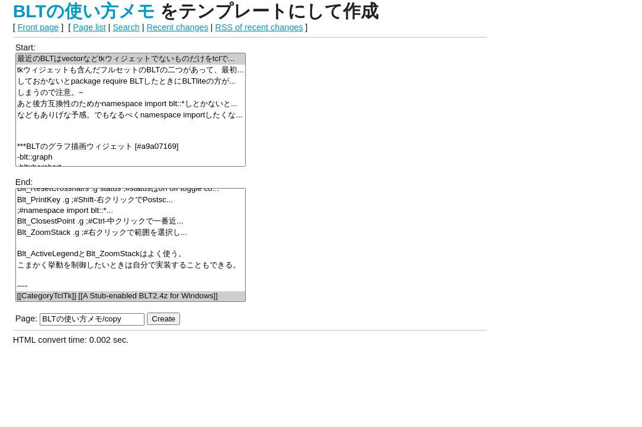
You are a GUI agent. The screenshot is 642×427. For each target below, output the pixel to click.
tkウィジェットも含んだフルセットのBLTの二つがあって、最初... (130, 70)
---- (130, 286)
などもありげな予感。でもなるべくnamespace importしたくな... (130, 115)
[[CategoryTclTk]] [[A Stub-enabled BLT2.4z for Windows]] (130, 296)
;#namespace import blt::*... (130, 211)
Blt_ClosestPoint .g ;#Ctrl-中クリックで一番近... (130, 221)
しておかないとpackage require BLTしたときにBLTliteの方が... (130, 81)
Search (126, 27)
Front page (38, 27)
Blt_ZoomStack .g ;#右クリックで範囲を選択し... (130, 232)
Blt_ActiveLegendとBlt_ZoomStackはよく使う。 (130, 254)
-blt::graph (130, 157)
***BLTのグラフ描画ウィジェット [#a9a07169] (130, 146)
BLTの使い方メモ (84, 11)
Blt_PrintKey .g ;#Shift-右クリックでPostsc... (130, 200)
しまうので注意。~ (130, 92)
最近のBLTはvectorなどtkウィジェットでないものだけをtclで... (130, 59)
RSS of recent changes (259, 27)
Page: (26, 318)
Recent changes (177, 27)
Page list (89, 27)
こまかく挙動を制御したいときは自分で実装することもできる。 (130, 265)
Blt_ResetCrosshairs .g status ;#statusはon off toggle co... (130, 189)
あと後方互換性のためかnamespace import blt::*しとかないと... (130, 104)
